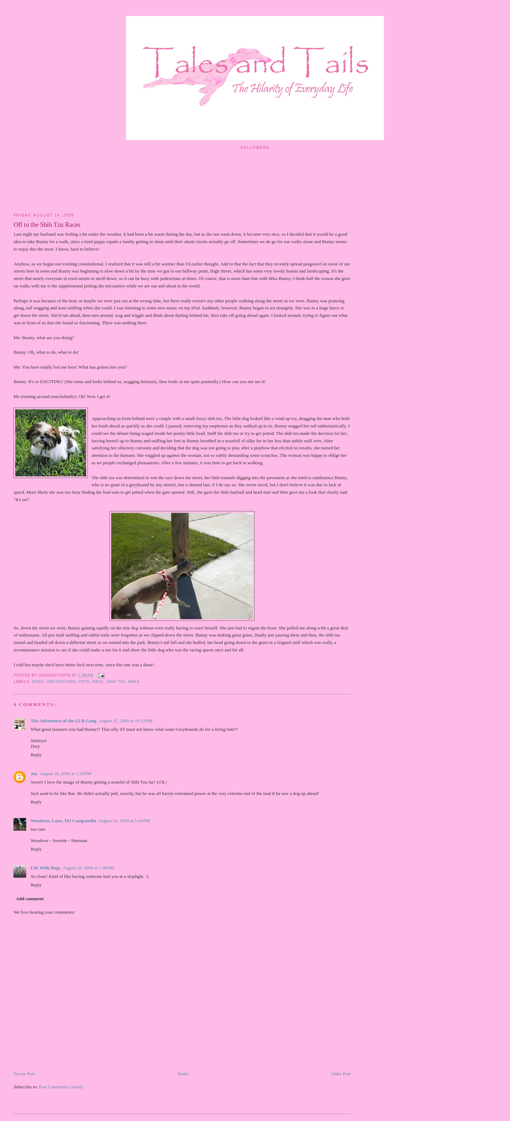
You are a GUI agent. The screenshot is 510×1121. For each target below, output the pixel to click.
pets (84, 682)
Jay (34, 773)
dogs (38, 682)
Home (183, 1073)
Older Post (341, 1073)
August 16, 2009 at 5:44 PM (124, 820)
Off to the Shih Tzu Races (46, 224)
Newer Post (24, 1073)
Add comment (30, 898)
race (97, 682)
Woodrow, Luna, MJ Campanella (63, 820)
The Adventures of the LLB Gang (63, 720)
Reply (35, 754)
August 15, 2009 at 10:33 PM (125, 720)
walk (134, 682)
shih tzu (116, 682)
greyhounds (61, 682)
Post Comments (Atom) (61, 1086)
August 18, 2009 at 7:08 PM (88, 867)
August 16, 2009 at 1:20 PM (65, 773)
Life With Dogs (45, 867)
